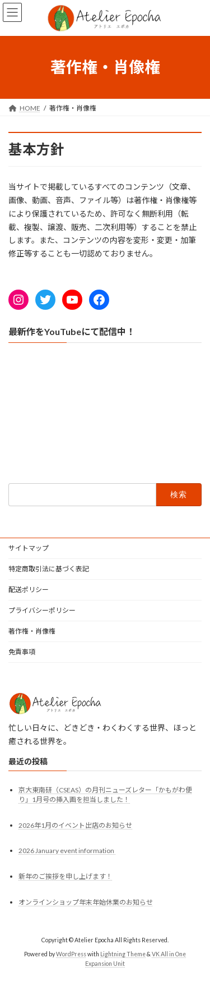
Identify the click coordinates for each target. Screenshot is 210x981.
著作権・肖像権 (31, 631)
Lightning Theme (123, 953)
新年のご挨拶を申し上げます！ (65, 876)
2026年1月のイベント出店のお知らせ (75, 825)
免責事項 (21, 652)
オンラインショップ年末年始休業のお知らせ (85, 902)
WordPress (71, 953)
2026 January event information (66, 850)
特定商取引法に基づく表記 (48, 569)
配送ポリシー (28, 589)
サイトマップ (28, 548)
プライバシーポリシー (42, 610)
